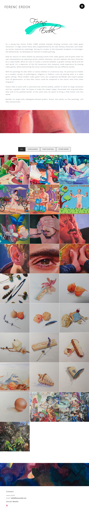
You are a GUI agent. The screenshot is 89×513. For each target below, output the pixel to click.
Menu (83, 5)
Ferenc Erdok (17, 7)
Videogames (33, 149)
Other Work (64, 149)
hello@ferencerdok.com (18, 498)
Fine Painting (48, 149)
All (21, 149)
